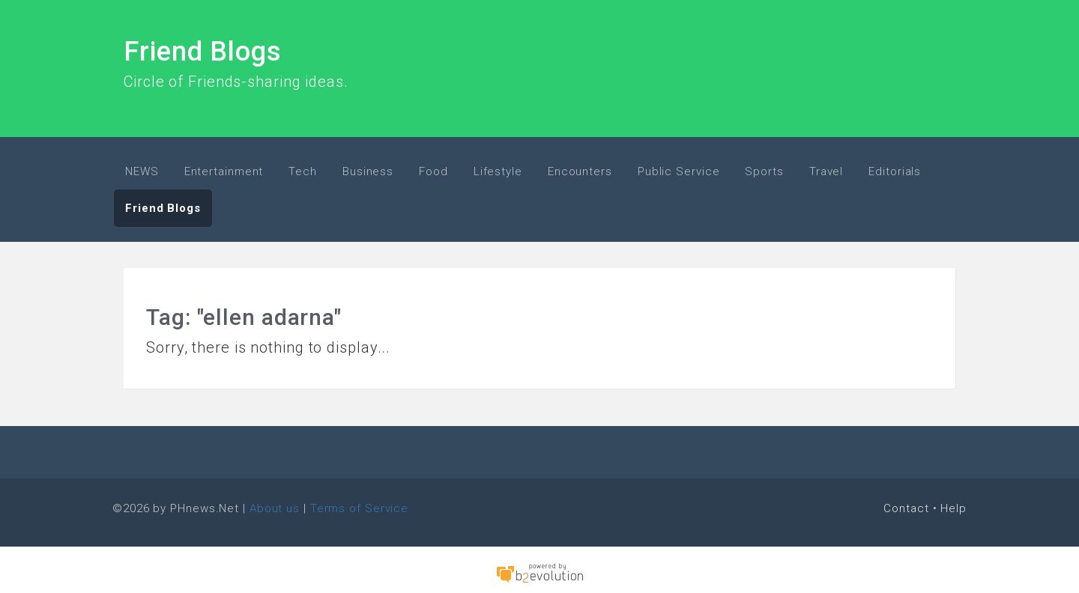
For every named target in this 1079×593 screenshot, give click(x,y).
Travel (826, 171)
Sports (764, 171)
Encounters (580, 171)
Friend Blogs (203, 51)
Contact (905, 508)
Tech (302, 171)
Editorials (894, 171)
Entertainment (224, 171)
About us (275, 508)
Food (433, 171)
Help (953, 508)
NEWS (142, 171)
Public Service (679, 171)
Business (367, 171)
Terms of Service (359, 508)
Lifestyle (498, 171)
